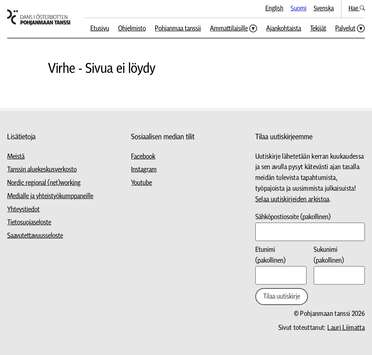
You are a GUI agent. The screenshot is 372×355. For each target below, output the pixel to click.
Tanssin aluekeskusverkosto (42, 169)
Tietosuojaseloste (29, 222)
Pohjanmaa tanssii (178, 28)
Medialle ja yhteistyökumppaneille (50, 196)
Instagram (144, 169)
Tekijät (318, 28)
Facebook (143, 156)
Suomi (298, 8)
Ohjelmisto (132, 28)
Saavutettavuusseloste (35, 235)
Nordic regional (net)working (44, 182)
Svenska (324, 8)
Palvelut (345, 28)
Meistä (15, 156)
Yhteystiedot (23, 209)
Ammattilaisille (229, 28)
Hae (357, 8)
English (274, 8)
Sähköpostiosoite (293, 217)
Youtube (141, 182)
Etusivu (99, 28)
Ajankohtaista (283, 28)
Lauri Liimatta (346, 327)
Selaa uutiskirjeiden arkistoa (292, 199)
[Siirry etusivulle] (38, 17)
